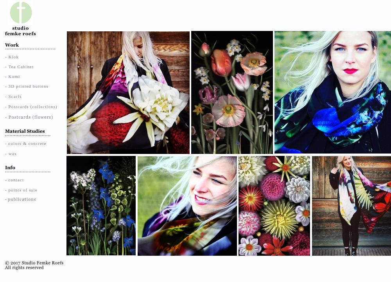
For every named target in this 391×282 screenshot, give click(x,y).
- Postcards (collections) (31, 106)
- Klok (12, 56)
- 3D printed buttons (26, 86)
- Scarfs (13, 96)
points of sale (23, 190)
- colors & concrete (26, 143)
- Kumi (12, 76)
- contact (14, 179)
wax (13, 153)
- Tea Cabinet (19, 66)
